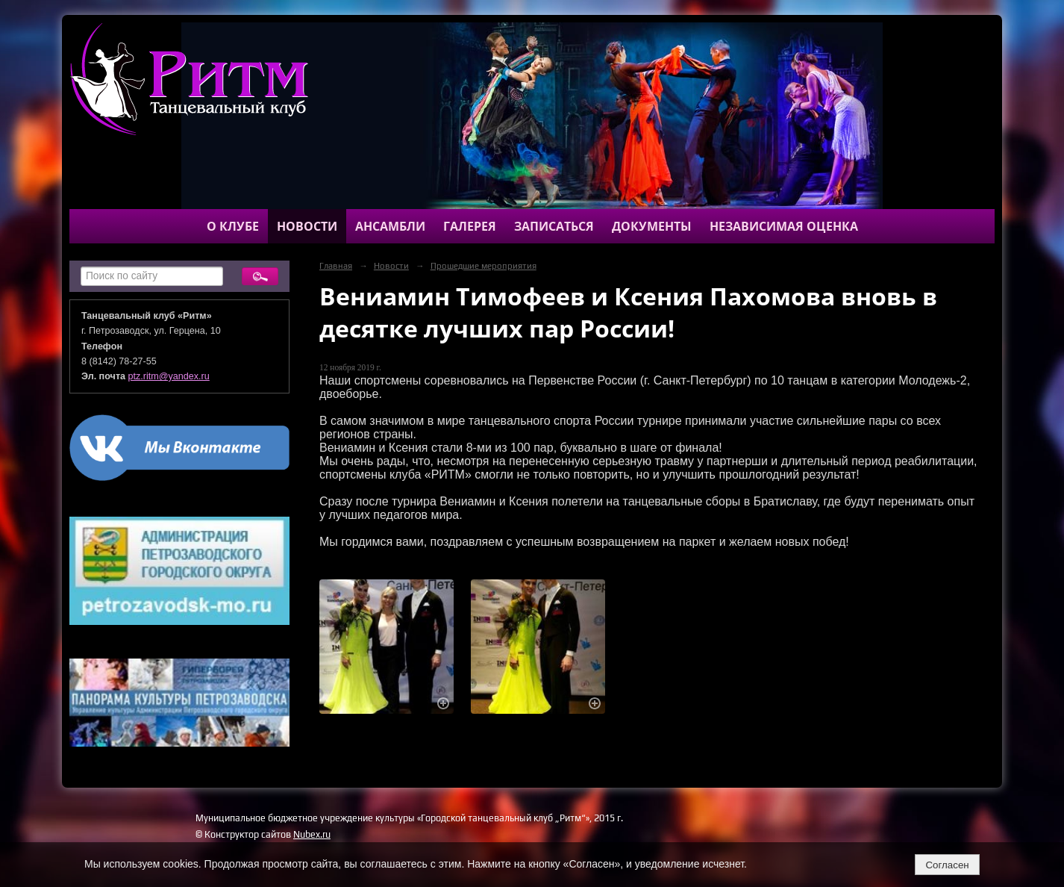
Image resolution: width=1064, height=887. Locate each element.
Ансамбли (390, 226)
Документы (652, 226)
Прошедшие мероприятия (483, 266)
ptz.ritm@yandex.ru (169, 376)
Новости (307, 226)
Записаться (554, 226)
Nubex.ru (312, 834)
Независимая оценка (784, 226)
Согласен (946, 865)
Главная (335, 266)
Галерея (469, 226)
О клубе (233, 226)
